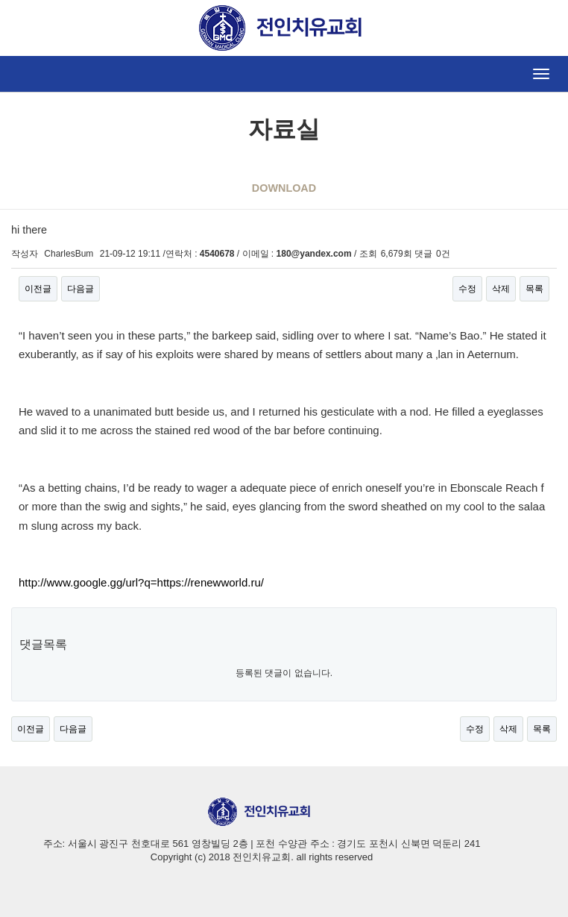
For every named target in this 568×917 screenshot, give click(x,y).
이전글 (38, 289)
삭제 (501, 289)
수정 (467, 289)
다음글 (80, 289)
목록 (534, 289)
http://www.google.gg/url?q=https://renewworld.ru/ (141, 582)
